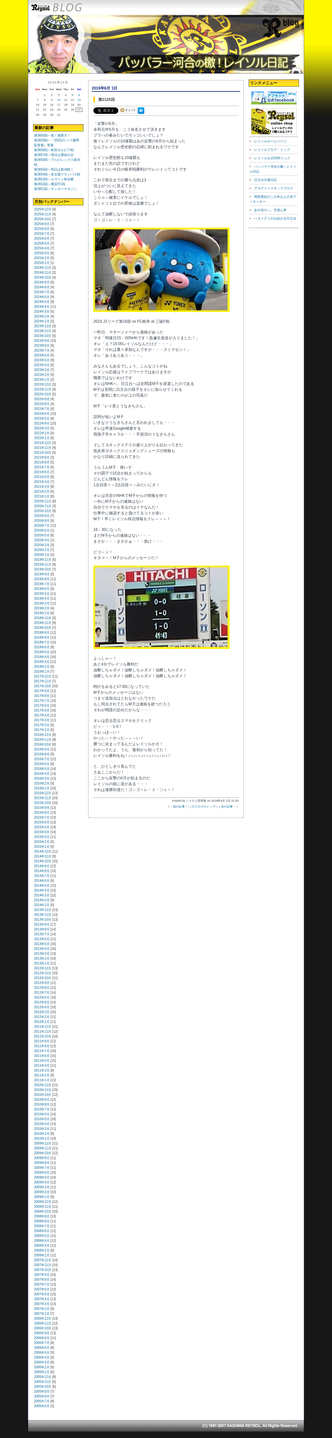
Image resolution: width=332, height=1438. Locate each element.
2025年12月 (42, 209)
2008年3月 (42, 1245)
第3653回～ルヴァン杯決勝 (54, 179)
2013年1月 (42, 963)
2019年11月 (42, 564)
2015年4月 (42, 832)
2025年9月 (42, 224)
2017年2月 (42, 725)
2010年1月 (42, 1138)
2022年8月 (42, 404)
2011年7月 (42, 1051)
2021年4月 (42, 482)
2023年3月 (42, 370)
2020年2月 (42, 550)
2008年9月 (42, 1216)
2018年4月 (42, 657)
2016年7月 (42, 759)
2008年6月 (42, 1231)
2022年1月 (42, 438)
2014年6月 (42, 880)
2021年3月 (42, 486)
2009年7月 (42, 1167)
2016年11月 (42, 739)
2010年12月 (42, 1085)
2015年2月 (42, 842)
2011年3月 (42, 1070)
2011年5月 (42, 1060)
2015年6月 (42, 822)
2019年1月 (42, 613)
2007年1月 (42, 1313)
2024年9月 (42, 282)
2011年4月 (42, 1065)
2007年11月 (42, 1265)
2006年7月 (42, 1343)
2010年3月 (42, 1129)
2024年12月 (42, 268)
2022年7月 (42, 409)
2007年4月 (42, 1299)
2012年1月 (42, 1022)
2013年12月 (42, 910)
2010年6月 (42, 1114)
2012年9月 (42, 983)
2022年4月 (42, 423)
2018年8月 (42, 637)
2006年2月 (42, 1367)
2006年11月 (42, 1323)
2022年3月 (42, 428)
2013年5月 (42, 944)
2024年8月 (42, 287)
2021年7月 (42, 467)
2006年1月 (42, 1372)
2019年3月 (42, 603)
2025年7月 (42, 233)
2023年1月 (42, 379)
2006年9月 (42, 1333)
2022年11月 (42, 389)
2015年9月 (42, 807)
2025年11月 (42, 214)
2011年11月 (42, 1031)
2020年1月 (42, 555)
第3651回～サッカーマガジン (55, 189)
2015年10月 (42, 803)
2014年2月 (42, 900)
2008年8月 (42, 1221)
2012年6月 (42, 997)
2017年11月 (42, 681)
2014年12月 (42, 851)
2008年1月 (42, 1255)
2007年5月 (42, 1294)
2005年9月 (42, 1391)
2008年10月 (42, 1211)
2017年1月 (42, 730)
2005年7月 (42, 1401)
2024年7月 (42, 292)
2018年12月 (42, 618)
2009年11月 (42, 1148)
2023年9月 (42, 340)
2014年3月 (42, 895)
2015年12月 (42, 793)
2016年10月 (42, 744)
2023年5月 (42, 360)
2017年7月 (42, 700)
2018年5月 (42, 652)
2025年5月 (42, 243)
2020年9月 (42, 516)
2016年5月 (42, 769)
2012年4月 (42, 1007)
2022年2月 (42, 433)
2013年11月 (42, 915)
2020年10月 (42, 511)
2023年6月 (42, 355)
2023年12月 (42, 326)
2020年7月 (42, 525)
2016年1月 (42, 788)
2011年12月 (42, 1026)
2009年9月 (42, 1158)
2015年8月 (42, 812)
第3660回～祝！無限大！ (52, 135)
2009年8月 (42, 1163)
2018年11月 (42, 623)
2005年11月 (42, 1382)
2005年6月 (42, 1406)
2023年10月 (42, 336)
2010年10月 (42, 1094)
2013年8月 (42, 929)
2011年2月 (42, 1075)
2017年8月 (42, 696)
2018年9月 (42, 632)
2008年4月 (42, 1240)
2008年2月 (42, 1250)
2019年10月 (42, 569)
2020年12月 (42, 501)
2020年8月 (42, 520)
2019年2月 (42, 608)
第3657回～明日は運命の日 (54, 155)
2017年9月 (42, 691)
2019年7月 (42, 584)
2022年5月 (42, 418)
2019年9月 (42, 574)
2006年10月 (42, 1328)
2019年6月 (42, 589)
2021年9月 (42, 457)
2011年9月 (42, 1041)
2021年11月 (42, 447)
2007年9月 (42, 1274)
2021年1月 (42, 496)
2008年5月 (42, 1236)
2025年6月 (42, 238)
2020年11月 (42, 506)
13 (79, 100)
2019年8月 (42, 579)
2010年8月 (42, 1104)
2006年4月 (42, 1357)
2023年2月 (42, 375)
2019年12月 (42, 559)
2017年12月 (42, 676)
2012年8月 (42, 987)
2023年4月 (42, 365)
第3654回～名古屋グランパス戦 (57, 174)
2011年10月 (42, 1036)
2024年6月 (42, 297)
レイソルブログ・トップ (272, 149)
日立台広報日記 (265, 180)
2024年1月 (42, 321)
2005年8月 (42, 1396)
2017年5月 (42, 710)
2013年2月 (42, 958)
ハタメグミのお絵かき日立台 (275, 218)
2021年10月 (42, 452)
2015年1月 (42, 846)
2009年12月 (42, 1143)
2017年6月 (42, 705)
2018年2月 (42, 666)
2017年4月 (42, 715)
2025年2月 (42, 258)
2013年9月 (42, 924)
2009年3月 (42, 1187)
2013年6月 (42, 939)
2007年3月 (42, 1304)
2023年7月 (42, 350)
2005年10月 (42, 1386)
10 (58, 100)
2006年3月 (42, 1362)
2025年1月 (42, 263)
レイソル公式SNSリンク (272, 158)
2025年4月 (42, 248)
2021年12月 (42, 443)
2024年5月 (42, 302)
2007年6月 (42, 1289)
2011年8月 (42, 1046)
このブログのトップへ (203, 806)
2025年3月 (42, 253)
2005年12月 (42, 1377)
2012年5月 (42, 1002)
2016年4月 (42, 773)
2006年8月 (42, 1338)
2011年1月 (42, 1080)
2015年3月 (42, 837)
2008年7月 (42, 1226)
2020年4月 (42, 540)
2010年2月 (42, 1133)
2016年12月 (42, 735)
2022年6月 (42, 413)
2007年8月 (42, 1279)
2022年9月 (42, 399)
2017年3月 (42, 720)
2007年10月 (42, 1270)
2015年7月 (42, 817)
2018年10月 (42, 627)
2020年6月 (42, 530)
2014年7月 (42, 876)
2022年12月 (42, 384)
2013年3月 (42, 953)
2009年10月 (42, 1153)
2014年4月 (42, 890)
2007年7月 (42, 1284)
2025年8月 (42, 229)
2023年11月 (42, 331)
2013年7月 (42, 934)
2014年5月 (42, 885)
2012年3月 (42, 1012)
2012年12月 (42, 968)
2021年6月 (42, 472)
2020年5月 (42, 535)
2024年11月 (42, 272)
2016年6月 (42, 764)
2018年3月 (42, 662)
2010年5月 (42, 1119)
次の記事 (227, 806)
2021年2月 (42, 491)
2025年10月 (42, 219)
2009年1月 (42, 1197)
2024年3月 (42, 311)
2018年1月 (42, 671)
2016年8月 (42, 754)
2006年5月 (42, 1352)
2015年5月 (42, 827)
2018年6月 (42, 647)
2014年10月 (42, 861)
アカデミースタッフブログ (273, 188)
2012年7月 (42, 992)
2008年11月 (42, 1206)
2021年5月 (42, 477)
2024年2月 (42, 316)
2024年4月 (42, 306)
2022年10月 (42, 394)
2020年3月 (42, 545)
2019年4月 (42, 598)
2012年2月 (42, 1017)
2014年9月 (42, 866)
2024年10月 (42, 277)
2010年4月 (42, 1124)
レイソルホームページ (270, 141)
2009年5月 (42, 1177)
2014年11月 (42, 856)
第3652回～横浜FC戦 (49, 184)
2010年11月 (42, 1090)
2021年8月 (42, 462)
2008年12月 (42, 1202)
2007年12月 (42, 1260)
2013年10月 (42, 919)
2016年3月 (42, 778)
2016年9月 (42, 749)
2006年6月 (42, 1347)
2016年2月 (42, 783)
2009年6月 (42, 1172)
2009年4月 (42, 1182)
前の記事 (179, 806)
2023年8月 (42, 345)
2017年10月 (42, 686)
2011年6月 (42, 1056)
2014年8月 (42, 871)
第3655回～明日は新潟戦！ (54, 169)
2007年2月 (42, 1309)
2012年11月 (42, 973)
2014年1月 (42, 905)
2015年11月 (42, 798)
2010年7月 (42, 1109)
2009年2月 (42, 1192)
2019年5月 (42, 593)
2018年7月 (42, 642)
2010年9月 (42, 1099)
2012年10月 (42, 978)
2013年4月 (42, 949)
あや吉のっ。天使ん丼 (270, 210)
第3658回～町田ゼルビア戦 (54, 150)
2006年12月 (42, 1318)
